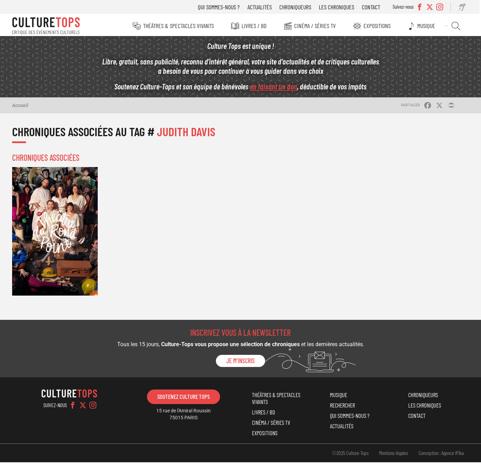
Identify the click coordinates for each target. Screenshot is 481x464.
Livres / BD (255, 25)
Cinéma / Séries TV (316, 25)
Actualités (262, 7)
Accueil (20, 107)
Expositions (378, 25)
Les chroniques (339, 7)
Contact (373, 7)
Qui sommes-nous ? (221, 7)
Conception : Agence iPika (441, 455)
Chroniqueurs (298, 7)
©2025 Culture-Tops (350, 455)
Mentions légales (393, 455)
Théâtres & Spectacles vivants (179, 25)
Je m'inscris (240, 363)
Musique (429, 25)
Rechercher (457, 26)
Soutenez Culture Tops (183, 398)
